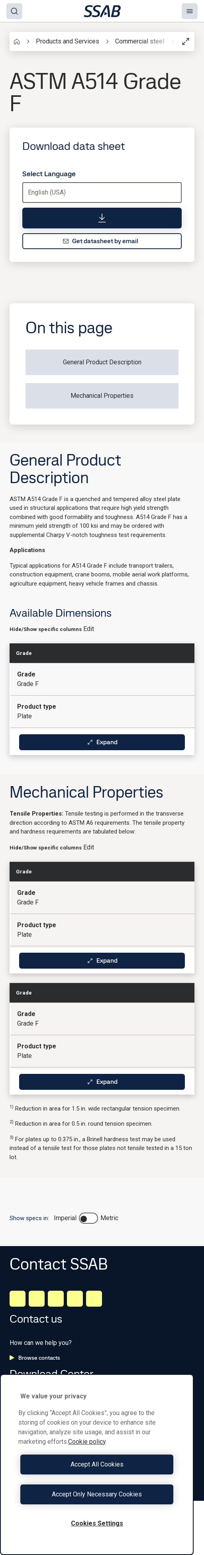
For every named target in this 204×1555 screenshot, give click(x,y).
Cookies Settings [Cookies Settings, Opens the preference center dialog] (97, 1523)
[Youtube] (94, 1299)
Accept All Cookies (97, 1464)
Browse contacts (35, 1357)
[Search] (14, 11)
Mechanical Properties (102, 395)
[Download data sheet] (102, 218)
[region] (97, 1464)
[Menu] (190, 11)
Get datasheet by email (100, 241)
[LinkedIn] (18, 1299)
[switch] (88, 1218)
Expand (102, 742)
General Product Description (102, 362)
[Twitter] (75, 1299)
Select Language (49, 173)
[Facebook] (37, 1299)
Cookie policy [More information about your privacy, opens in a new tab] (87, 1441)
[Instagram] (56, 1299)
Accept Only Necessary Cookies (97, 1494)
